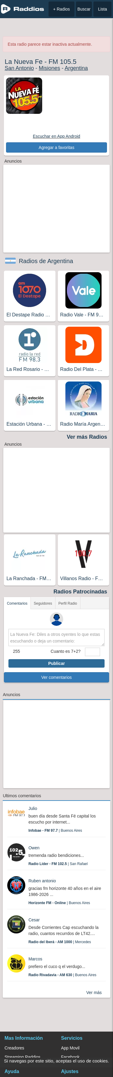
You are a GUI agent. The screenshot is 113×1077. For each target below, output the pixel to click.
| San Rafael (58, 864)
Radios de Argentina (46, 261)
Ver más (94, 992)
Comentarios (17, 603)
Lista (102, 9)
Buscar (84, 9)
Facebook (70, 1057)
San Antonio (19, 68)
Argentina (76, 68)
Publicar (56, 663)
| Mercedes (59, 942)
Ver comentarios (56, 677)
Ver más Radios (87, 437)
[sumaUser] (92, 652)
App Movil (70, 1048)
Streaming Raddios (22, 1057)
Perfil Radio (67, 603)
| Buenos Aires (55, 830)
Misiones (49, 68)
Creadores (14, 1048)
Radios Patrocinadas (80, 592)
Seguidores (43, 603)
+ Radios (61, 9)
